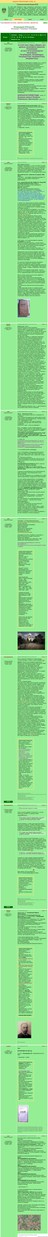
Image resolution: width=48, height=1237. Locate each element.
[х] (34, 1)
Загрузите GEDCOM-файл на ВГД (23, 1)
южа (19, 39)
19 (34, 35)
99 (25, 37)
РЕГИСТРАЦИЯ (18, 19)
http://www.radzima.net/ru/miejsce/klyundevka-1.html (30, 522)
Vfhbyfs (8, 910)
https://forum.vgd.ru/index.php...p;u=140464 (26, 959)
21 (38, 35)
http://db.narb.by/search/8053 (25, 532)
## (46, 42)
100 (28, 37)
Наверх (43, 42)
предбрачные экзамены (24, 702)
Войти (30, 19)
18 (31, 35)
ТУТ (45, 95)
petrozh (8, 103)
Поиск (42, 19)
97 (21, 37)
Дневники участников (10, 22)
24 (45, 35)
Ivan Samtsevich (8, 657)
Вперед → (6, 37)
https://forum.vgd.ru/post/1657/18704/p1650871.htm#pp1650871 (26, 966)
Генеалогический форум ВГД (27, 4)
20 (36, 35)
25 (12, 37)
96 (19, 37)
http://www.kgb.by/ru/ (25, 214)
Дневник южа (34, 22)
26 (14, 37)
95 (17, 37)
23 (42, 35)
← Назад (19, 35)
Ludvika (8, 1046)
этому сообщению (31, 734)
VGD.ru (6, 19)
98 (23, 37)
